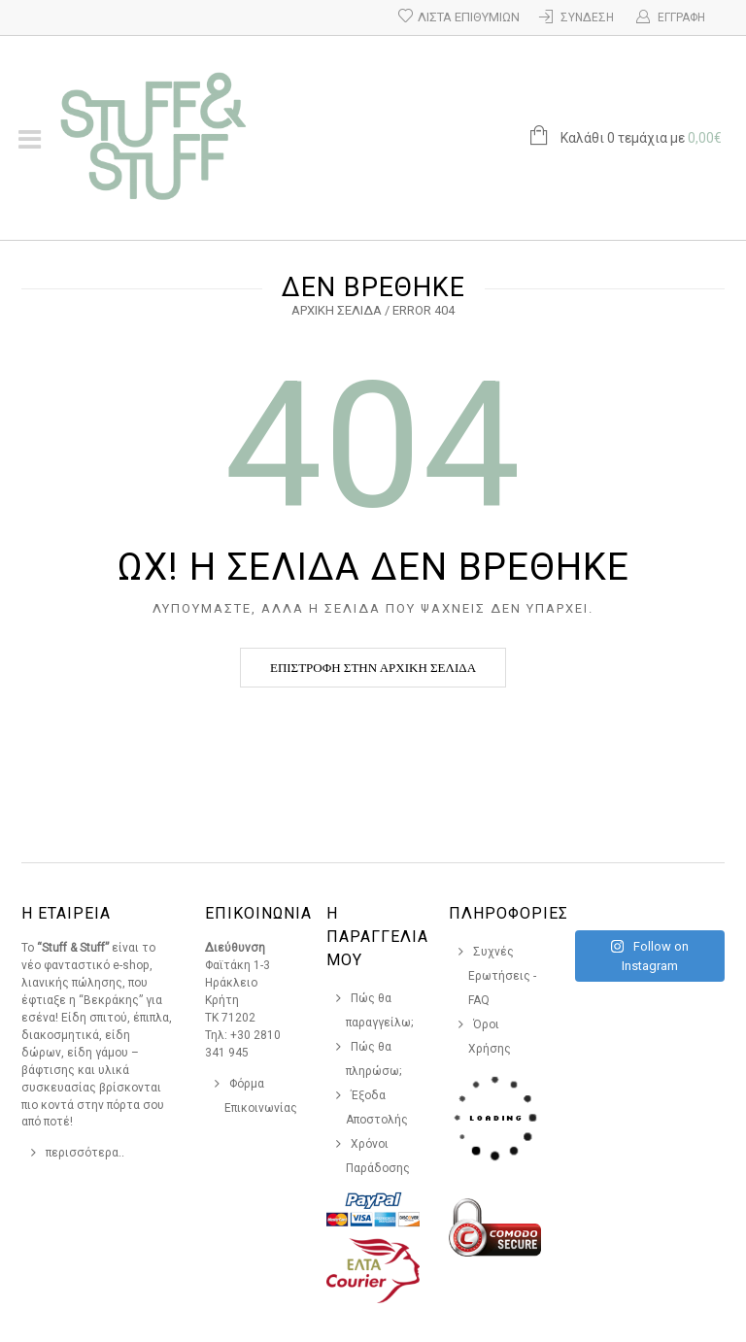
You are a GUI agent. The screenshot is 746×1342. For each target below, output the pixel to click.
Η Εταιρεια (66, 913)
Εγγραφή (681, 17)
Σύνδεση (587, 17)
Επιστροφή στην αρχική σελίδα (373, 667)
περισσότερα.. (85, 1152)
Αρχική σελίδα (336, 310)
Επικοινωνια (258, 913)
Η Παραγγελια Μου (377, 936)
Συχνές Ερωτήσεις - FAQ (502, 976)
